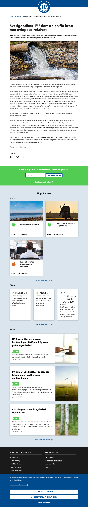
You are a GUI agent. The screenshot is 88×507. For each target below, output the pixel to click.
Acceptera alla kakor (44, 491)
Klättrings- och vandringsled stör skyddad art (29, 411)
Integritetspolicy (50, 457)
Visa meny (11, 4)
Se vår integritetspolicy (43, 182)
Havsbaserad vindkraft (30, 224)
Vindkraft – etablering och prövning (65, 224)
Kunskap (18, 17)
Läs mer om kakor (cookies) (19, 485)
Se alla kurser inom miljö (44, 280)
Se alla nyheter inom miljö (44, 439)
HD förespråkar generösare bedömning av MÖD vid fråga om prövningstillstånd (30, 341)
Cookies (47, 467)
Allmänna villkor (50, 464)
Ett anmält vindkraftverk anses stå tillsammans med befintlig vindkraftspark (30, 374)
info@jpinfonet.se (16, 470)
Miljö (16, 351)
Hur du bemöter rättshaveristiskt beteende (27, 264)
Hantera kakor (44, 503)
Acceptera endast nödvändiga (44, 497)
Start (11, 17)
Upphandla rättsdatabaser (53, 460)
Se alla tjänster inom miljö (44, 324)
